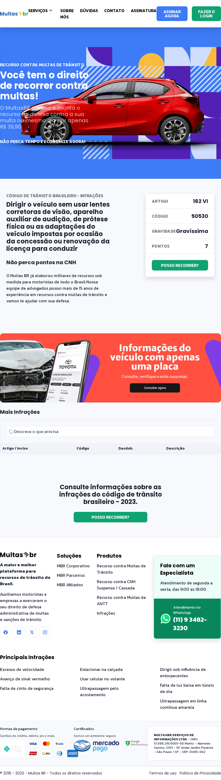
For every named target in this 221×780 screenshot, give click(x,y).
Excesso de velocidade (22, 669)
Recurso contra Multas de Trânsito (121, 569)
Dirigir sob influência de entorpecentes (183, 672)
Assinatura (144, 10)
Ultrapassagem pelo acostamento (99, 691)
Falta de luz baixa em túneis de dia (187, 688)
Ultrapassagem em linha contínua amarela (183, 704)
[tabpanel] (110, 436)
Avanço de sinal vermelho (25, 679)
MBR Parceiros (71, 575)
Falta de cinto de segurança (26, 688)
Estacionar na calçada (101, 669)
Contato (114, 10)
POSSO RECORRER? (180, 265)
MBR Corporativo (73, 566)
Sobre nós (67, 13)
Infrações (106, 613)
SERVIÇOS (38, 10)
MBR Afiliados (70, 585)
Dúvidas (89, 10)
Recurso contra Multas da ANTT (121, 600)
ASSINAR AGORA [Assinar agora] (172, 13)
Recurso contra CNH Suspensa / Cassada (116, 584)
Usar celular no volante (102, 679)
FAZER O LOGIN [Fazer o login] (206, 13)
